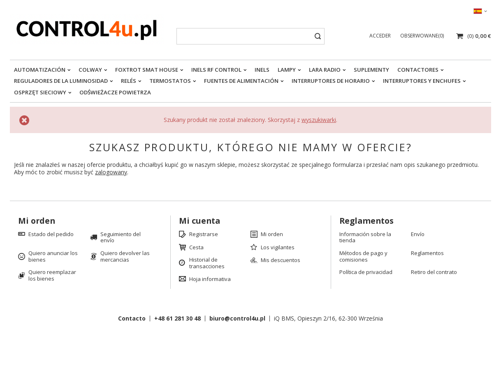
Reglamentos (427, 253)
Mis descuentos (280, 260)
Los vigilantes (278, 247)
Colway (90, 69)
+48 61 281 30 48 (177, 318)
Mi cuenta (199, 220)
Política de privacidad (365, 272)
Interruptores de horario (331, 80)
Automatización (39, 69)
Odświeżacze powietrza (115, 92)
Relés (128, 80)
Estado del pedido (51, 234)
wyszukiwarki (319, 120)
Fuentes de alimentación (241, 80)
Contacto (132, 318)
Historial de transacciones (207, 263)
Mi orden (36, 220)
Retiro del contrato (434, 272)
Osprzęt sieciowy (40, 92)
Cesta (196, 247)
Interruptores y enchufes (422, 80)
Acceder (380, 35)
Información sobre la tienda (365, 237)
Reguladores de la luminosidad (61, 80)
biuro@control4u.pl (237, 318)
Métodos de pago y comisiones (363, 256)
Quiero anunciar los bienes (53, 256)
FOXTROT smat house (146, 69)
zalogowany (111, 172)
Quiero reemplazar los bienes (52, 275)
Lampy (287, 69)
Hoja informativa (210, 279)
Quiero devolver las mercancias (125, 256)
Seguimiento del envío (120, 237)
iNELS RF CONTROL (216, 69)
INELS (262, 69)
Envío (417, 234)
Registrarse (203, 234)
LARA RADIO (325, 69)
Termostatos (170, 80)
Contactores (417, 69)
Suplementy (371, 69)
